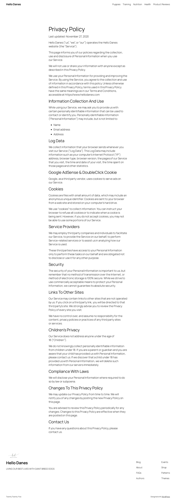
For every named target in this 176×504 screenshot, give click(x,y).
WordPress (166, 496)
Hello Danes (13, 4)
